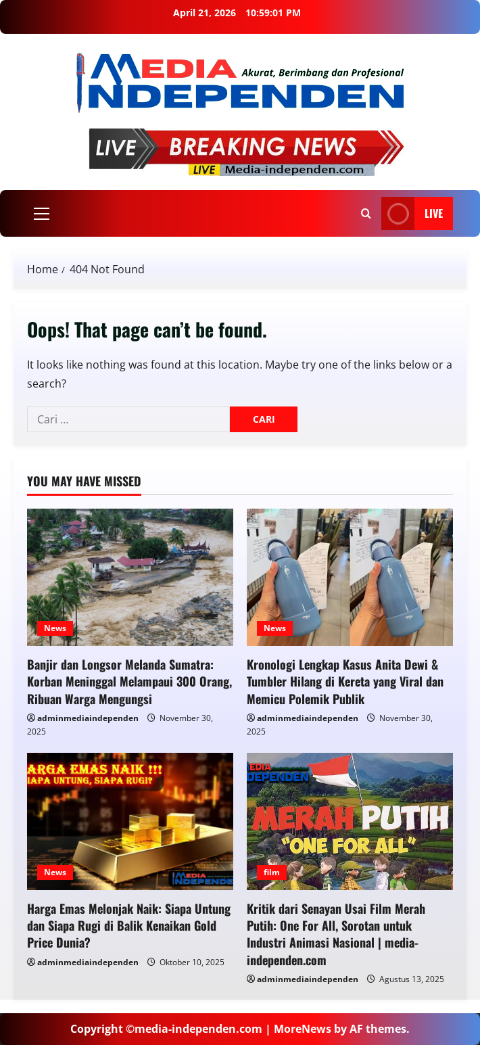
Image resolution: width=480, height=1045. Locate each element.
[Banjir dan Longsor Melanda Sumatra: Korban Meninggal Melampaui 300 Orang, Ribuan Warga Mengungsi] (130, 577)
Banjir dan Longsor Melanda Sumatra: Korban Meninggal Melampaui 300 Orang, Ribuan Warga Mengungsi (129, 681)
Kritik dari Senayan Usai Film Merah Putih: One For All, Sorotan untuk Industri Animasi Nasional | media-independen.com (336, 934)
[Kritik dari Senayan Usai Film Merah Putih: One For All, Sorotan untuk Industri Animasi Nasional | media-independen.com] (350, 821)
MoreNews (302, 1028)
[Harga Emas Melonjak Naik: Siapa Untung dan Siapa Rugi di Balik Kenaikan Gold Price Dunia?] (130, 821)
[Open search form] (366, 213)
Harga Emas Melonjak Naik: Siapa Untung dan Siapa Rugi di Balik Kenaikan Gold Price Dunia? (129, 925)
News (55, 628)
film (272, 872)
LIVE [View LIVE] (412, 213)
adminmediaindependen (88, 718)
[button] (41, 214)
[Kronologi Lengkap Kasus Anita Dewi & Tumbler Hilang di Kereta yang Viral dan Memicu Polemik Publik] (350, 577)
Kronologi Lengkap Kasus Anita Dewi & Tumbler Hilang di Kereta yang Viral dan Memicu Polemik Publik (345, 681)
